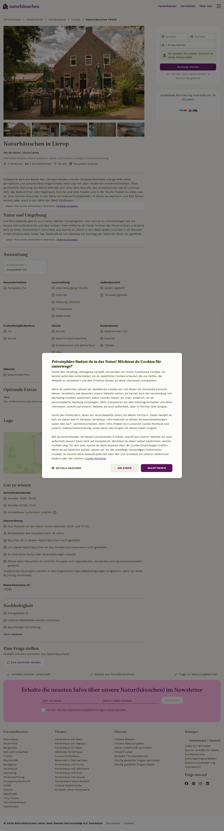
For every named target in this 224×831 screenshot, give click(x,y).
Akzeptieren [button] (157, 468)
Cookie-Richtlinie (95, 458)
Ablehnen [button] (124, 468)
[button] (66, 468)
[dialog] (112, 415)
